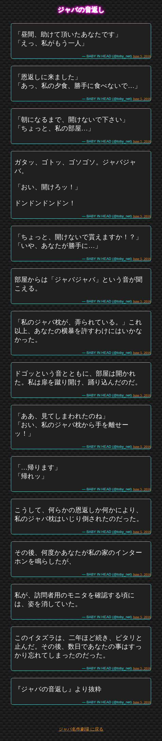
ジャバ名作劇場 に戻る (81, 729)
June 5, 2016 (142, 56)
